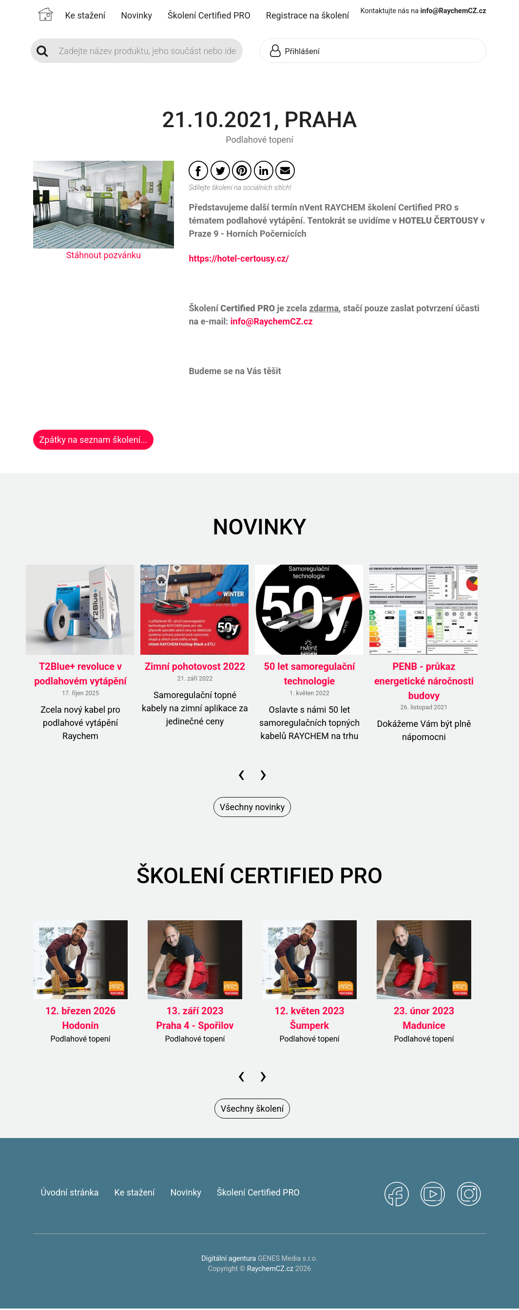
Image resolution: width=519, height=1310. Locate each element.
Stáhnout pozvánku (103, 255)
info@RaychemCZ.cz (272, 321)
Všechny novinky (252, 808)
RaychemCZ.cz (270, 1270)
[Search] (148, 50)
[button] (328, 51)
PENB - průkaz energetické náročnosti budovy (424, 682)
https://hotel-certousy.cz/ (239, 258)
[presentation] (241, 775)
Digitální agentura (228, 1260)
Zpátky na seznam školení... (93, 440)
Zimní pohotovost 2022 (195, 668)
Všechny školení (252, 1110)
